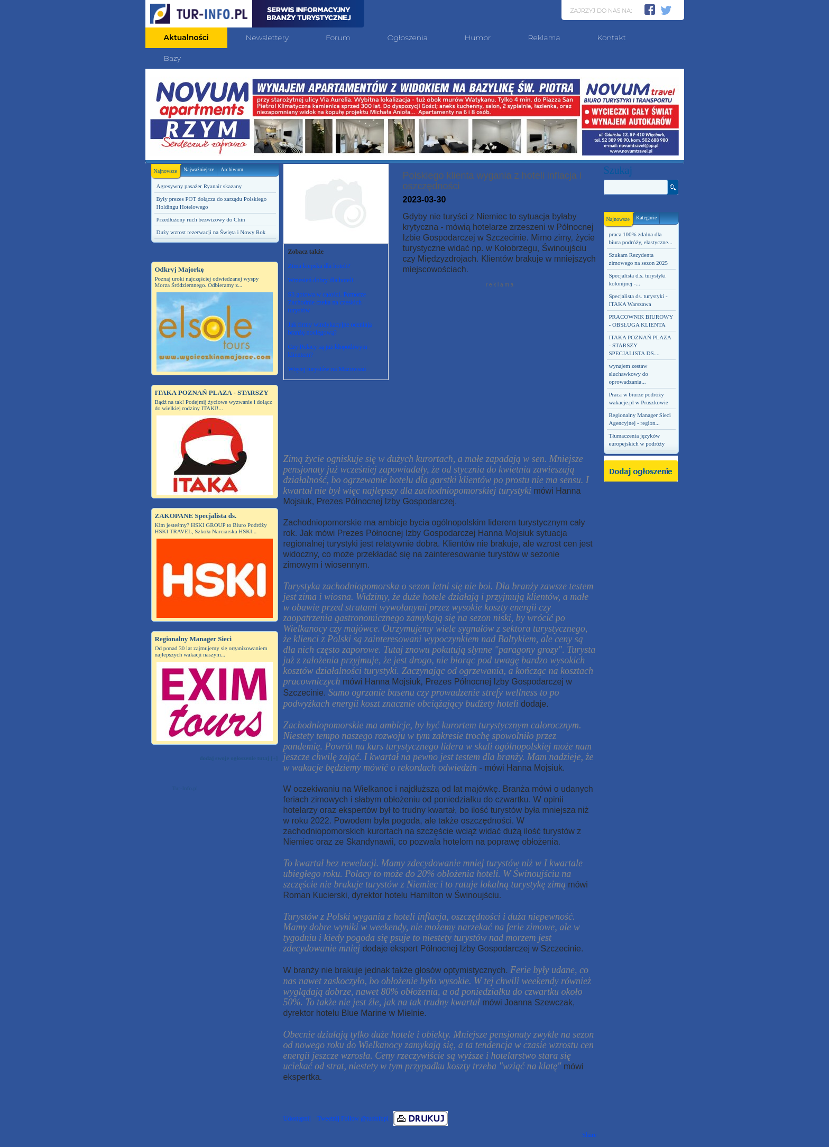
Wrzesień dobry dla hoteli (321, 280)
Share (589, 1135)
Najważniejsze (198, 169)
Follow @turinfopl (365, 1118)
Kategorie (646, 217)
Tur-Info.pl (185, 788)
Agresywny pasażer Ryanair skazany (199, 186)
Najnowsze (167, 169)
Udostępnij (297, 1118)
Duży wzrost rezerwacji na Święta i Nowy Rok (211, 232)
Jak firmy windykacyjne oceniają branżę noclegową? (330, 328)
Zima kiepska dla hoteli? (319, 266)
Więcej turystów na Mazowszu (327, 369)
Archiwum (231, 169)
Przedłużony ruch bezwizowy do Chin (200, 219)
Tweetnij (328, 1118)
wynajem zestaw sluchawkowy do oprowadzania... (628, 374)
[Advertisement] (214, 970)
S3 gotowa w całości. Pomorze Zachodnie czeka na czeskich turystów (327, 302)
